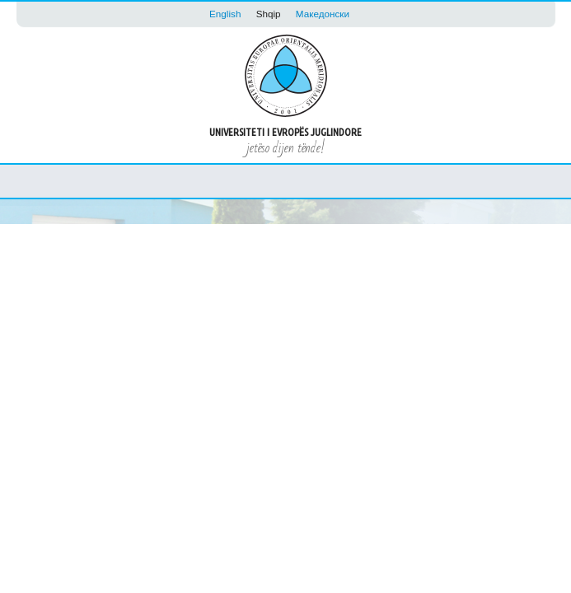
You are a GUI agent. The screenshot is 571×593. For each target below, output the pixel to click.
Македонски (322, 13)
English (225, 13)
